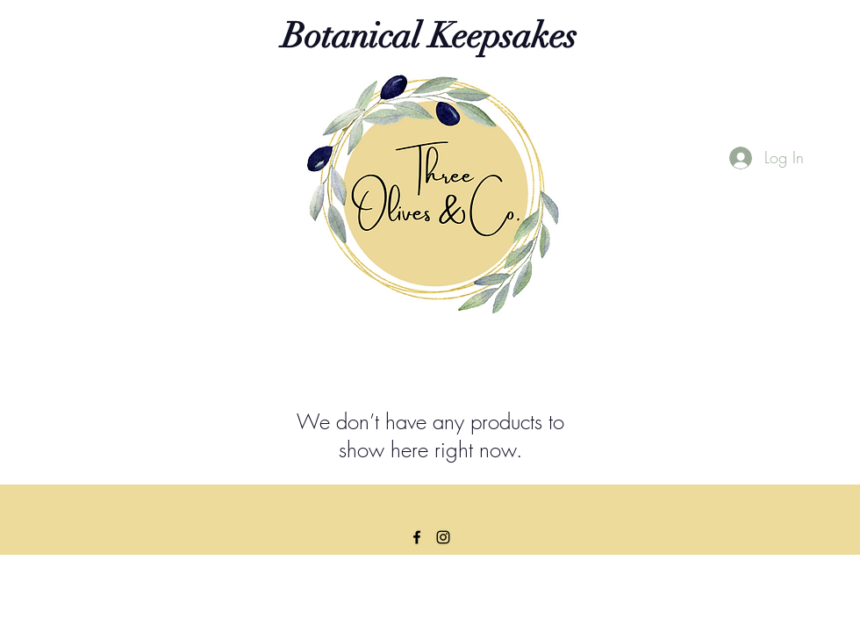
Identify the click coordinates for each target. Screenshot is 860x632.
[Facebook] (417, 537)
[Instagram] (443, 537)
